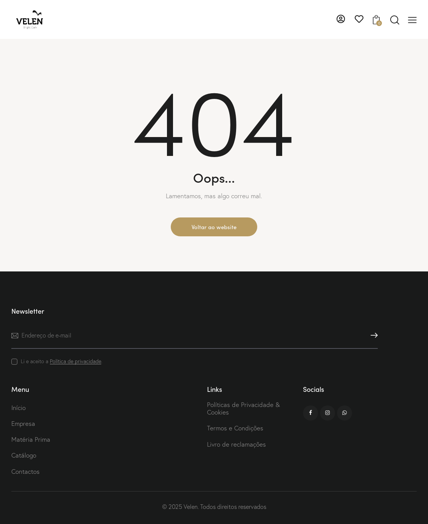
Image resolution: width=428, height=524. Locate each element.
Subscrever (372, 335)
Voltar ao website (214, 227)
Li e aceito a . (61, 361)
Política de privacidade (75, 361)
